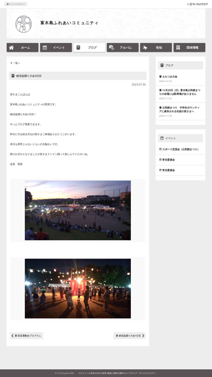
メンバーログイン (16, 4)
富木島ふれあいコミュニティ (69, 22)
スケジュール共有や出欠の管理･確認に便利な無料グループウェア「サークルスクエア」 (118, 373)
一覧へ (16, 63)
